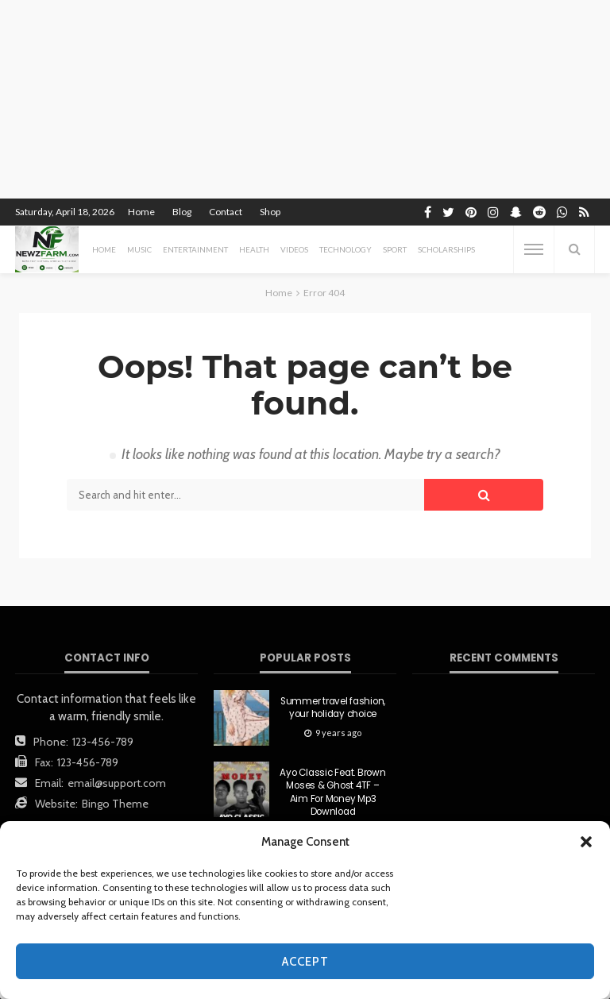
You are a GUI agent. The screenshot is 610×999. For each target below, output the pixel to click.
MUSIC (139, 249)
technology (345, 249)
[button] (586, 842)
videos (294, 249)
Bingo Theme (115, 803)
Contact (225, 212)
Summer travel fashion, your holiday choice (332, 707)
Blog (181, 212)
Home (141, 212)
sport (395, 249)
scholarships (446, 249)
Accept (305, 962)
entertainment (195, 249)
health (254, 249)
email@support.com (117, 783)
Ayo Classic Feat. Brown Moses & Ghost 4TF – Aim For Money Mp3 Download (332, 792)
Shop (270, 212)
